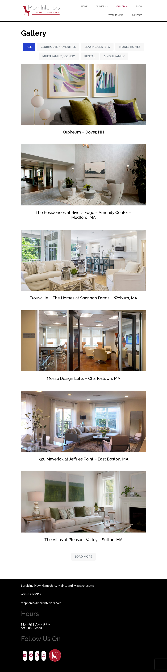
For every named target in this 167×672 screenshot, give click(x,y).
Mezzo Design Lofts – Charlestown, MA (83, 378)
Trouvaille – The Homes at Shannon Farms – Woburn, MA (83, 298)
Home (84, 6)
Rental (89, 56)
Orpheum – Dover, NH (83, 132)
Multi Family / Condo (58, 56)
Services (102, 6)
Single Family (114, 56)
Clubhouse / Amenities (58, 46)
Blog (139, 6)
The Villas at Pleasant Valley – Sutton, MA (83, 539)
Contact (137, 15)
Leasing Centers (97, 46)
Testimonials (115, 15)
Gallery (121, 6)
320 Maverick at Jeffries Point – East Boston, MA (83, 459)
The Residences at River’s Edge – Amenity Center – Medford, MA (84, 215)
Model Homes (129, 46)
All (29, 46)
